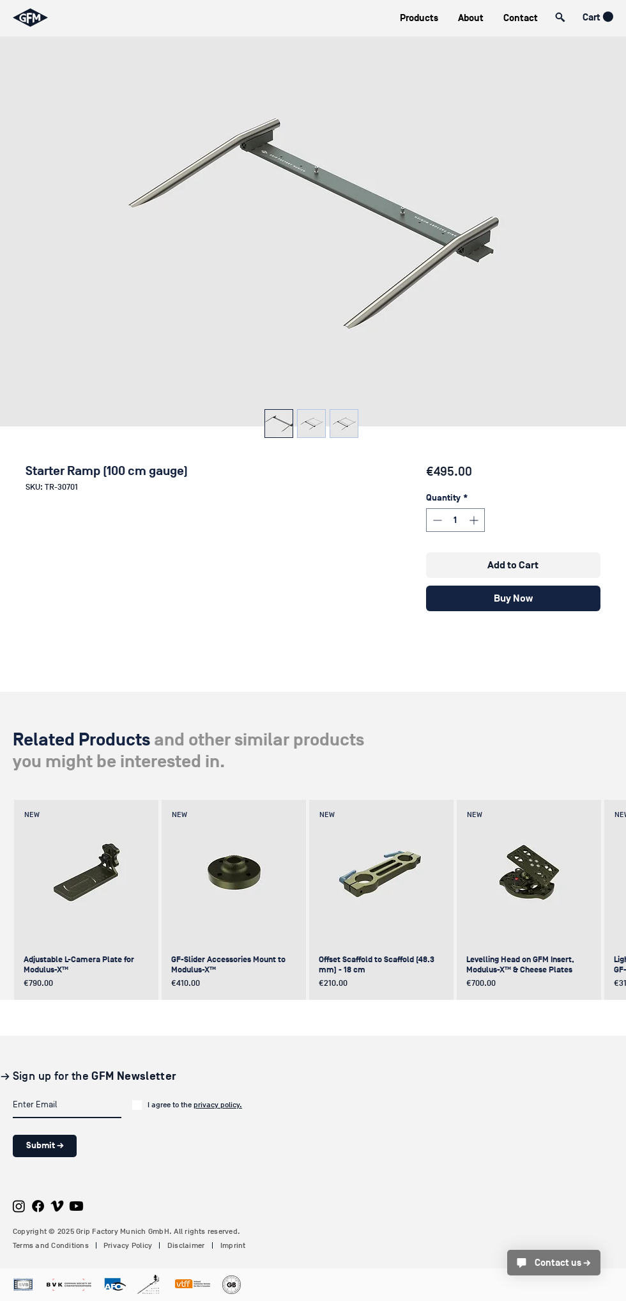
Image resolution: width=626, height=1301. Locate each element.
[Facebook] (38, 1206)
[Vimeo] (57, 1206)
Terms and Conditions (51, 1245)
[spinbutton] (455, 520)
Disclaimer (185, 1245)
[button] (419, 18)
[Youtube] (76, 1206)
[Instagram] (19, 1206)
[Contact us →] (553, 1262)
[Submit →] (45, 1146)
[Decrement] (436, 520)
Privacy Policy (127, 1245)
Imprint (233, 1245)
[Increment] (475, 520)
